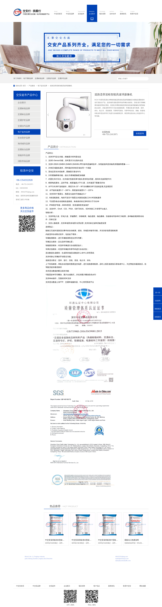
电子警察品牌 (28, 78)
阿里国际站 (108, 2)
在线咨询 (140, 133)
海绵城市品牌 (24, 143)
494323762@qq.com (27, 192)
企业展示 (22, 102)
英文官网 (97, 2)
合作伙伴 (113, 13)
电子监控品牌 (43, 86)
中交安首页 (58, 13)
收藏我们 (144, 2)
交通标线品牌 (39, 78)
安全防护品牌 (24, 138)
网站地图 (133, 2)
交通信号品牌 (51, 78)
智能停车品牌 (24, 155)
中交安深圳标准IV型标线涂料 (110, 540)
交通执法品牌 (24, 149)
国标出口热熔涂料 (132, 540)
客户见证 (96, 586)
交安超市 (81, 13)
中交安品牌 (70, 13)
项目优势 (102, 13)
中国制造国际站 (121, 2)
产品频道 (32, 86)
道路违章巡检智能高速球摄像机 (61, 86)
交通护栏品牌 (62, 78)
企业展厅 (92, 13)
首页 (24, 86)
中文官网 (87, 2)
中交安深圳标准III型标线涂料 (83, 540)
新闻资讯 (123, 13)
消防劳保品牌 (24, 161)
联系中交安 (134, 13)
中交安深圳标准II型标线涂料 (56, 540)
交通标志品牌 (24, 114)
